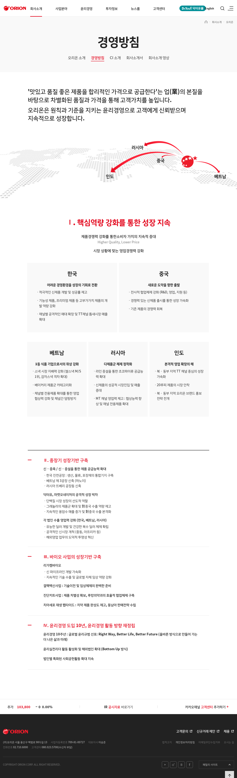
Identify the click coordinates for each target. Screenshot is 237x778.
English (209, 8)
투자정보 (112, 8)
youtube (165, 764)
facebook (189, 764)
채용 (227, 731)
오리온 (229, 22)
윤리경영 (86, 8)
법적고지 (167, 742)
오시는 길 (229, 742)
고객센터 (159, 8)
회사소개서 (134, 57)
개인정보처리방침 (185, 742)
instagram (173, 764)
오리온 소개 (76, 57)
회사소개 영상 (158, 57)
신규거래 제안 (206, 731)
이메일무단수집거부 (209, 742)
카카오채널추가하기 (207, 706)
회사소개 (36, 8)
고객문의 (182, 731)
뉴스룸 (135, 8)
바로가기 (120, 706)
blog (181, 764)
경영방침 (97, 57)
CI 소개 (115, 57)
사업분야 (61, 8)
